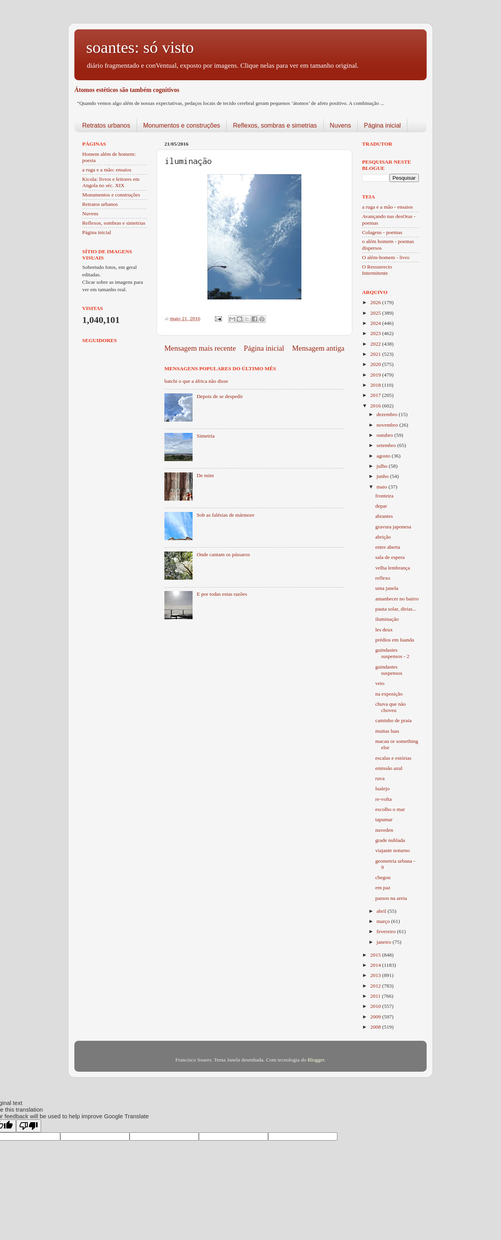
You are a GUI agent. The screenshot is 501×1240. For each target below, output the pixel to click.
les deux (384, 630)
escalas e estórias (393, 758)
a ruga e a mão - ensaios (387, 207)
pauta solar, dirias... (395, 609)
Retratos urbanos (106, 125)
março (384, 921)
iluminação (387, 619)
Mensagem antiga (318, 348)
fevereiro (387, 931)
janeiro (385, 942)
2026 (376, 302)
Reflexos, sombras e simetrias (275, 125)
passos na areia (391, 898)
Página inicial (382, 125)
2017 (376, 395)
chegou (383, 877)
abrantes (384, 516)
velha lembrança (392, 568)
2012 (376, 986)
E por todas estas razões (221, 594)
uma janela (386, 588)
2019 (376, 375)
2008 (376, 1027)
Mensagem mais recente (200, 348)
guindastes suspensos (388, 670)
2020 (376, 364)
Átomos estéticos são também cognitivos (126, 90)
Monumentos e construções (181, 125)
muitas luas (387, 731)
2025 (376, 313)
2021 (376, 354)
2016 (376, 406)
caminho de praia (393, 720)
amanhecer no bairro (397, 599)
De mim (205, 475)
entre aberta (387, 547)
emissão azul (388, 768)
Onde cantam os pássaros (223, 554)
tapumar (384, 819)
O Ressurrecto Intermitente (377, 270)
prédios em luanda (394, 640)
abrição (383, 537)
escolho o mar (390, 809)
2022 (376, 344)
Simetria (205, 436)
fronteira (384, 496)
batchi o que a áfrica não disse (196, 381)
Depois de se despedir (219, 396)
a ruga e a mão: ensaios (107, 170)
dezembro (388, 414)
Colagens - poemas (382, 232)
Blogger (316, 1060)
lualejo (382, 788)
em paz (383, 887)
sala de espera (390, 557)
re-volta (383, 799)
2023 (376, 333)
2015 (376, 955)
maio (382, 487)
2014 (376, 965)
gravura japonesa (393, 527)
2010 (376, 1006)
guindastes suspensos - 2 (392, 653)
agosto (384, 456)
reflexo (382, 578)
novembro (388, 425)
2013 (376, 975)
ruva (380, 778)
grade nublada (390, 840)
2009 (376, 1017)
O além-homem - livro (385, 257)
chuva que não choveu (390, 707)
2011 (376, 996)
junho (383, 476)
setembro (387, 445)
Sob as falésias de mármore (225, 515)
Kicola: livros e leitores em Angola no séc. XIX (110, 182)
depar (381, 506)
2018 (376, 385)
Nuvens (340, 125)
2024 (376, 323)
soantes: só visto (140, 47)
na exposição (389, 694)
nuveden (384, 830)
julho (383, 466)
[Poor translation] (28, 1125)
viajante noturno (392, 850)
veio (379, 683)
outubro (385, 435)
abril (382, 911)
